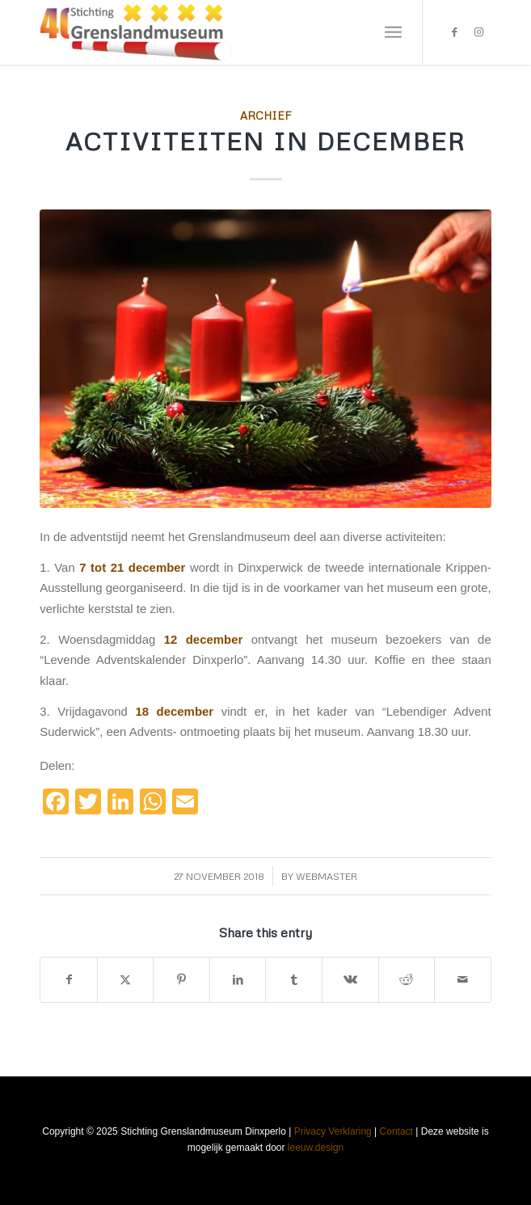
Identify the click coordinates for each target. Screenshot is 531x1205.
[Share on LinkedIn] (238, 980)
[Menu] (393, 32)
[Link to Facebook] (455, 32)
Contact (396, 1131)
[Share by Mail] (463, 980)
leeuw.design (315, 1147)
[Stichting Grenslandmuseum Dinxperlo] (220, 32)
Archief (266, 115)
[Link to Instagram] (479, 32)
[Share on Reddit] (407, 980)
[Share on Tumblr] (294, 980)
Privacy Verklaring (333, 1131)
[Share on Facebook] (68, 980)
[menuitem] (393, 32)
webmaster (326, 876)
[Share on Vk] (350, 980)
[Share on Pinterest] (181, 980)
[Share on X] (126, 980)
